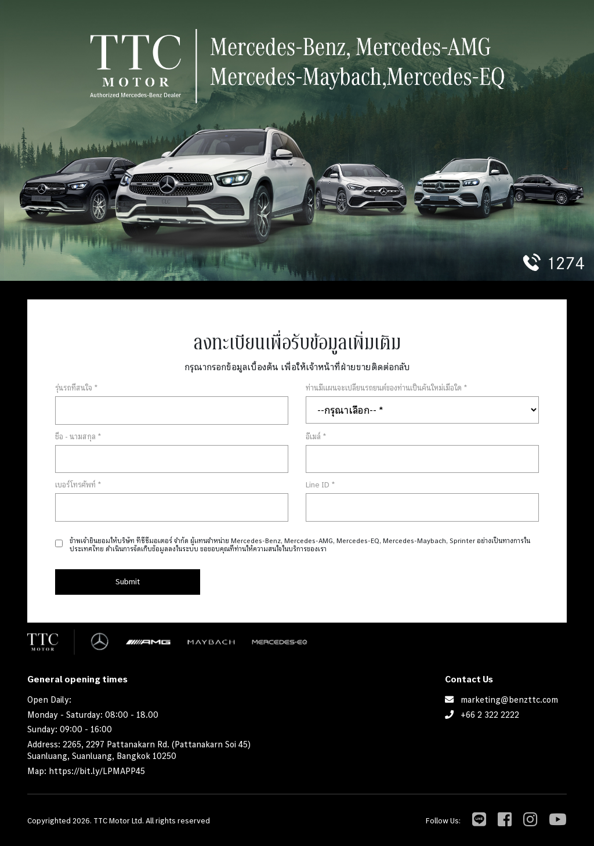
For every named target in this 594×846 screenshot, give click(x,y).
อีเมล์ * (316, 436)
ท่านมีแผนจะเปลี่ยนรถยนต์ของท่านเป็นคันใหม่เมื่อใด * (387, 387)
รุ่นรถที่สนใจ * (76, 387)
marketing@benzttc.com (509, 699)
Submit (127, 581)
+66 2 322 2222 (490, 714)
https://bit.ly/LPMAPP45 (97, 770)
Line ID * (320, 484)
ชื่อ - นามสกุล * (78, 436)
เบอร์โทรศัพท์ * (78, 484)
